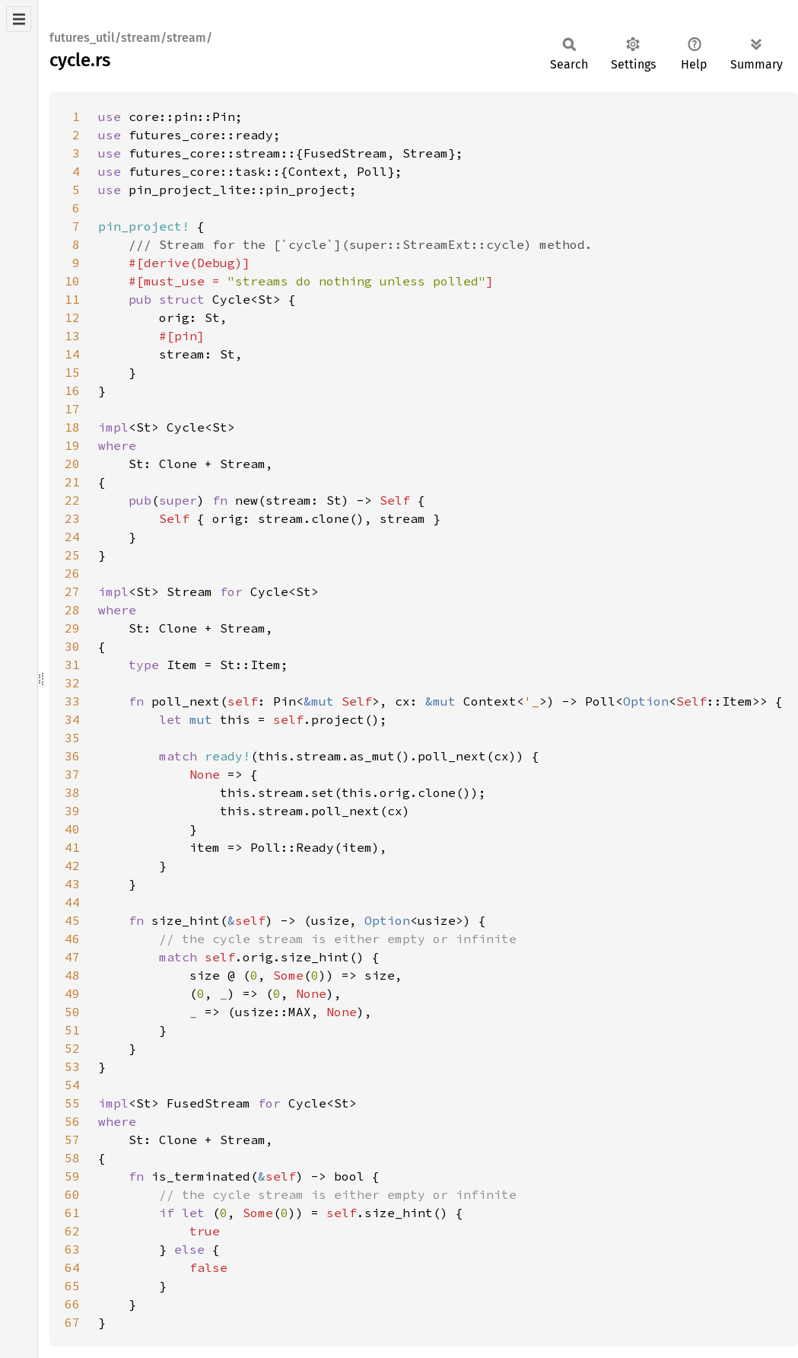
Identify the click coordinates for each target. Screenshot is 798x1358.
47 (72, 956)
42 (72, 865)
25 (72, 555)
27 (72, 591)
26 (72, 573)
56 (72, 1121)
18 (72, 427)
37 (72, 774)
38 (72, 792)
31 (72, 664)
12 (72, 317)
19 (72, 445)
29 (72, 628)
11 (72, 299)
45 (72, 920)
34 (72, 719)
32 (72, 682)
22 (72, 500)
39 (72, 810)
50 (72, 1011)
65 (72, 1285)
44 (72, 902)
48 (72, 975)
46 (72, 938)
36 (72, 755)
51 (72, 1030)
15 (72, 372)
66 (72, 1304)
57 (72, 1139)
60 (72, 1194)
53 (72, 1066)
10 (72, 280)
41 (72, 847)
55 (72, 1103)
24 (72, 536)
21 (72, 481)
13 (72, 335)
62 (72, 1230)
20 (72, 463)
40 (72, 829)
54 (72, 1084)
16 (72, 390)
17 (72, 408)
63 (72, 1249)
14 (72, 354)
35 (72, 737)
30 (72, 646)
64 (72, 1267)
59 (72, 1176)
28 (72, 609)
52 (72, 1048)
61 (72, 1212)
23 (72, 518)
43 (72, 883)
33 (72, 701)
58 (72, 1157)
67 (72, 1322)
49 (72, 993)
